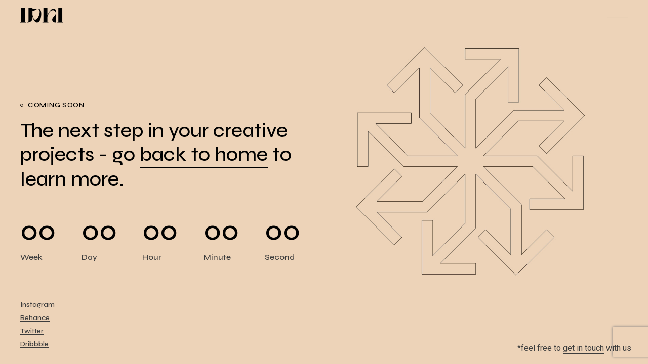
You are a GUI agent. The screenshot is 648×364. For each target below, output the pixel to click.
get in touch (583, 348)
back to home (204, 154)
